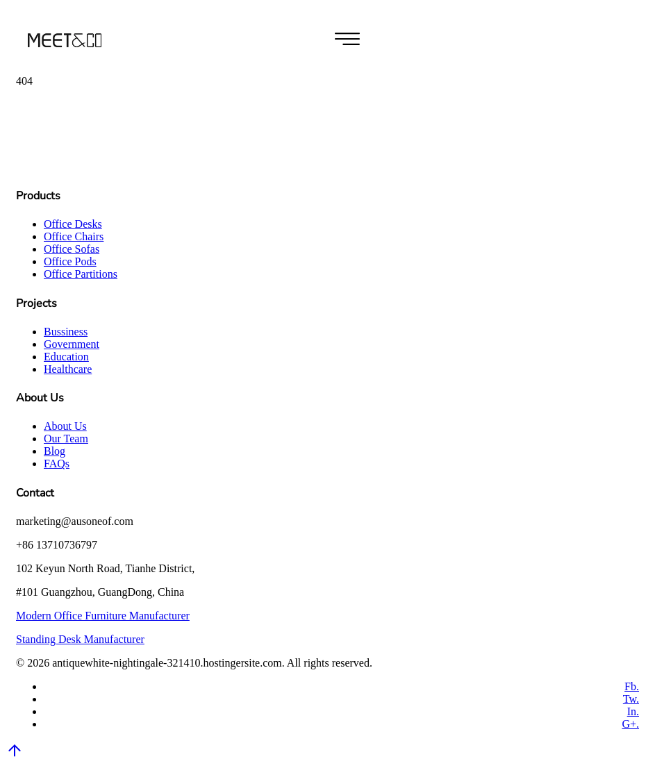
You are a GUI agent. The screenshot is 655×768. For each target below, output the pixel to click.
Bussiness (66, 331)
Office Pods (70, 261)
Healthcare (68, 369)
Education (66, 356)
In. (633, 711)
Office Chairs (73, 236)
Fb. (631, 686)
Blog (54, 451)
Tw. (631, 699)
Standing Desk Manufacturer (80, 639)
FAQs (56, 463)
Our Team (66, 438)
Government (71, 344)
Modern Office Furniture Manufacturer (103, 615)
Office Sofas (71, 249)
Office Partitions (80, 274)
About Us (65, 426)
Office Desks (73, 224)
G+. (630, 724)
